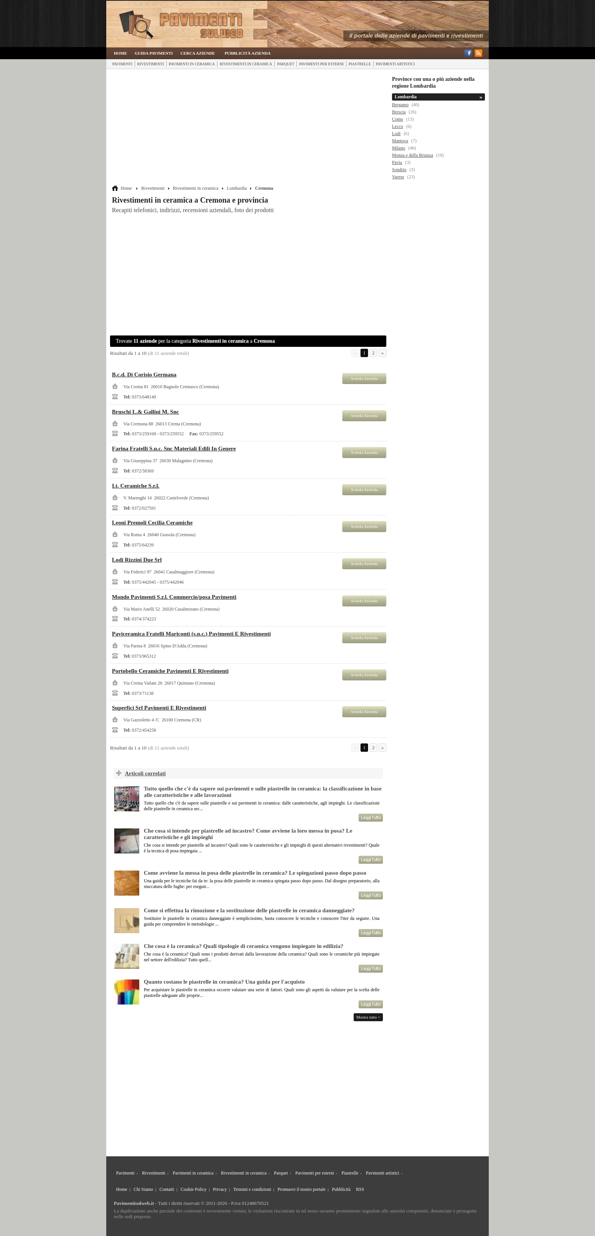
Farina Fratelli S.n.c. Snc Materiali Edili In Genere (174, 449)
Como (397, 119)
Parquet (285, 64)
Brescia (399, 112)
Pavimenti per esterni (321, 64)
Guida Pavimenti (154, 53)
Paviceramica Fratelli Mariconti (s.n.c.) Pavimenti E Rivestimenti (191, 634)
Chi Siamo (143, 1189)
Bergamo (400, 104)
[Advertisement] (249, 128)
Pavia (397, 162)
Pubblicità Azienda (248, 53)
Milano (398, 148)
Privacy (220, 1189)
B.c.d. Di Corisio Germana (144, 375)
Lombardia (237, 188)
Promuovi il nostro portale (302, 1189)
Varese (398, 176)
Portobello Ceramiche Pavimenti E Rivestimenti (170, 671)
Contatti (166, 1189)
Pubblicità (341, 1189)
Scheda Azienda (364, 378)
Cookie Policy (193, 1189)
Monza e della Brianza (412, 155)
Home (120, 53)
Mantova (400, 140)
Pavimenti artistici (395, 64)
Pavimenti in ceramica (192, 64)
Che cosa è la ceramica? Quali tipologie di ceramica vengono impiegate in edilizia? (243, 946)
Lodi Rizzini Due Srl (137, 560)
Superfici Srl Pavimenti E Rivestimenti (159, 708)
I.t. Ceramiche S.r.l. (135, 486)
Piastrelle (360, 64)
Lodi (396, 133)
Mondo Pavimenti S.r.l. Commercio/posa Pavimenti (174, 597)
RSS (360, 1189)
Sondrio (399, 169)
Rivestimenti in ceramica (246, 64)
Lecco (397, 126)
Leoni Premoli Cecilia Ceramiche (152, 523)
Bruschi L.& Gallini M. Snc (145, 412)
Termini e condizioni (252, 1189)
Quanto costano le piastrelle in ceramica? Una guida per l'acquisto (224, 982)
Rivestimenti (150, 64)
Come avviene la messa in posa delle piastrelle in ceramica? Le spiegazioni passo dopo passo (255, 873)
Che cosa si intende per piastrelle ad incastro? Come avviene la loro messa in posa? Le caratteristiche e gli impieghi (248, 834)
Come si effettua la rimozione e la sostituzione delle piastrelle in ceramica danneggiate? (249, 910)
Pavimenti (122, 64)
